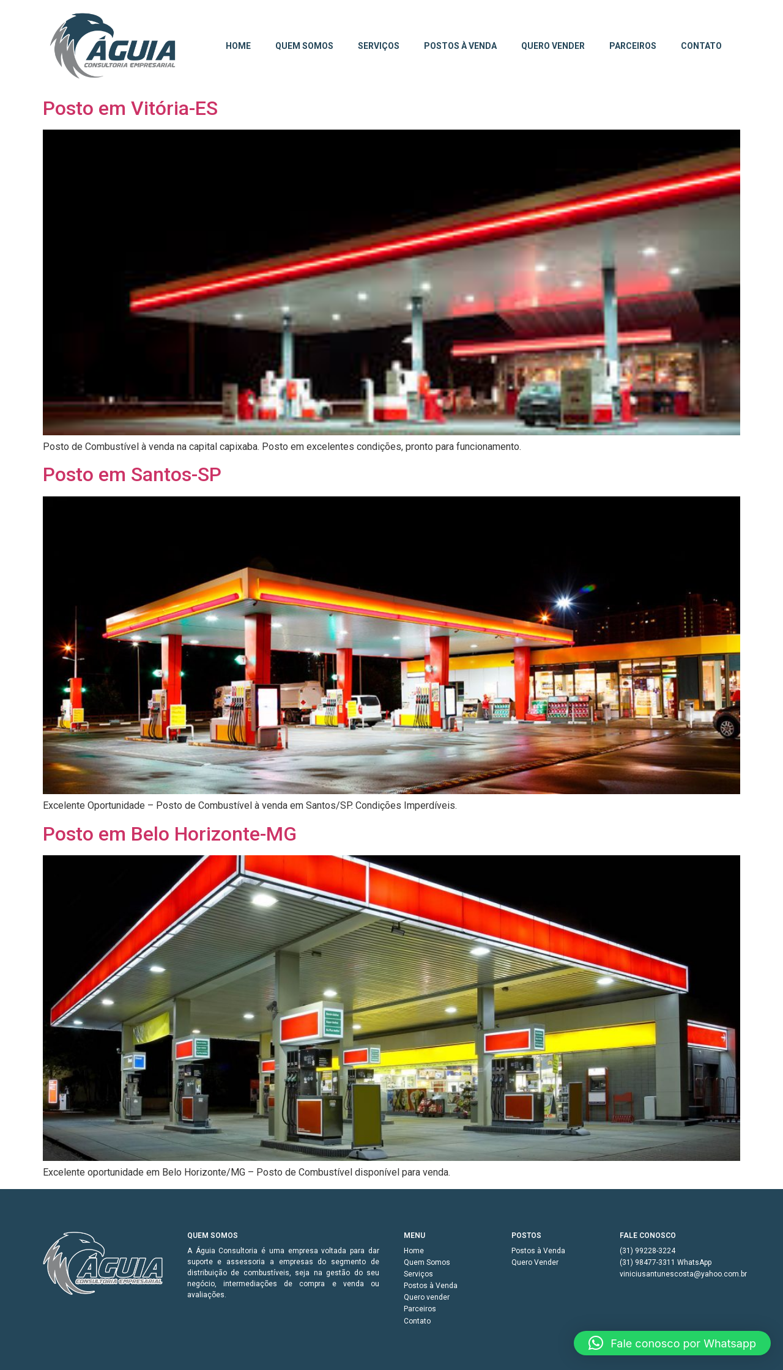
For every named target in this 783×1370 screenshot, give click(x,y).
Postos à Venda (460, 46)
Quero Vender (534, 1262)
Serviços (378, 46)
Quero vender (553, 46)
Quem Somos (304, 46)
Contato (701, 46)
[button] (672, 1343)
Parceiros (632, 46)
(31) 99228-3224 (647, 1251)
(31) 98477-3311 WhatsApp (665, 1262)
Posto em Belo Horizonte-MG (170, 833)
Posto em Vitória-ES (130, 108)
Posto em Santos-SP (132, 474)
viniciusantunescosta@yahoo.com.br (680, 1274)
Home (238, 46)
